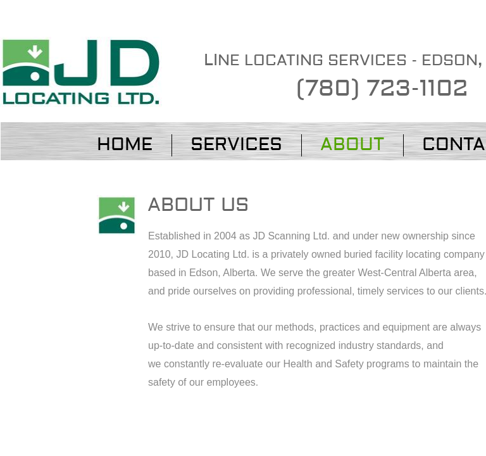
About (352, 145)
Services (236, 145)
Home (125, 145)
